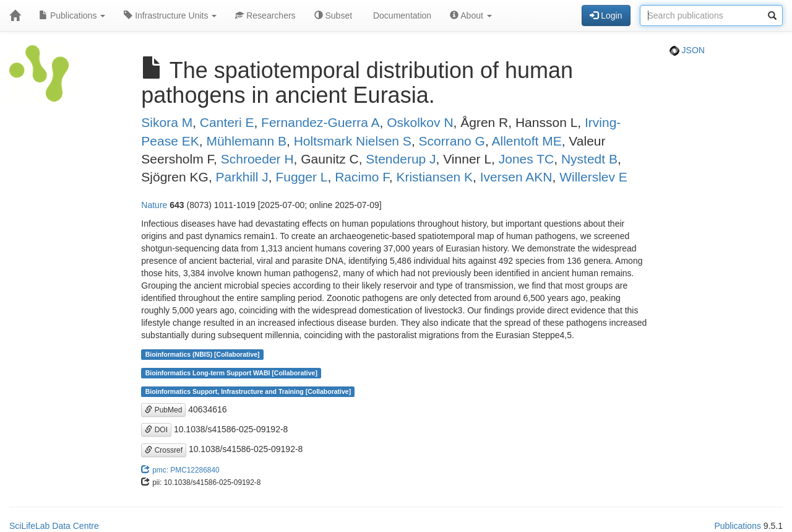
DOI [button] (156, 429)
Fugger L (301, 177)
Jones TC (526, 159)
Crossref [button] (164, 450)
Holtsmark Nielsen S (352, 141)
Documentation (401, 15)
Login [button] (606, 15)
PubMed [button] (163, 410)
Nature (154, 205)
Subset (333, 15)
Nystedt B (589, 159)
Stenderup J (401, 159)
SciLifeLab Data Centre (54, 526)
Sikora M (166, 122)
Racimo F (362, 177)
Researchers (265, 15)
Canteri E (227, 122)
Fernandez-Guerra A (320, 122)
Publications (72, 15)
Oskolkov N (420, 122)
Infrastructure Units (170, 15)
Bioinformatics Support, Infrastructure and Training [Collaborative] (248, 391)
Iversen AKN (516, 177)
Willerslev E (593, 177)
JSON (687, 50)
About (471, 15)
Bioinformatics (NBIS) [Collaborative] (202, 354)
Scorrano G (452, 141)
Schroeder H (257, 159)
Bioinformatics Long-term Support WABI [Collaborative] (231, 373)
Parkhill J (242, 177)
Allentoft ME (526, 141)
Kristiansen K (434, 177)
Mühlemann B (246, 141)
